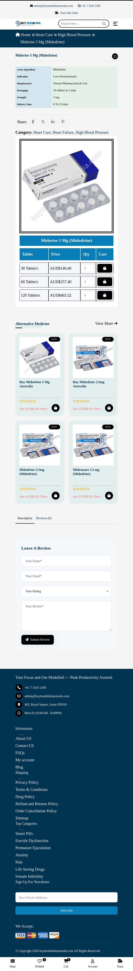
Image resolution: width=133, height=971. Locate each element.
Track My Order (66, 13)
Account (92, 963)
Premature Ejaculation (33, 848)
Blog (19, 767)
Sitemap (21, 818)
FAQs (20, 753)
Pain (19, 862)
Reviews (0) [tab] (44, 518)
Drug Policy (25, 796)
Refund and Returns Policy (36, 804)
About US (23, 738)
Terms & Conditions (31, 789)
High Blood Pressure (74, 35)
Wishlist (39, 963)
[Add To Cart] (56, 408)
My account (24, 760)
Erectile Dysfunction (31, 840)
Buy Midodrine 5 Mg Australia (34, 384)
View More (106, 323)
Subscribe (66, 910)
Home (23, 35)
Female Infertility (29, 876)
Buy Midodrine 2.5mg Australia (88, 384)
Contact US (24, 745)
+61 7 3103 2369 (89, 5)
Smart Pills (24, 833)
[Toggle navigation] (115, 24)
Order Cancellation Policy (36, 811)
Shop (12, 963)
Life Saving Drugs (30, 869)
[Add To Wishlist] (115, 56)
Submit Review (37, 639)
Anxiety (21, 855)
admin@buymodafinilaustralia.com (51, 5)
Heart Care (44, 35)
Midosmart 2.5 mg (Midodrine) (86, 472)
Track (120, 963)
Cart (66, 963)
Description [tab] (24, 518)
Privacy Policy (27, 782)
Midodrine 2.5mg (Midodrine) (31, 472)
